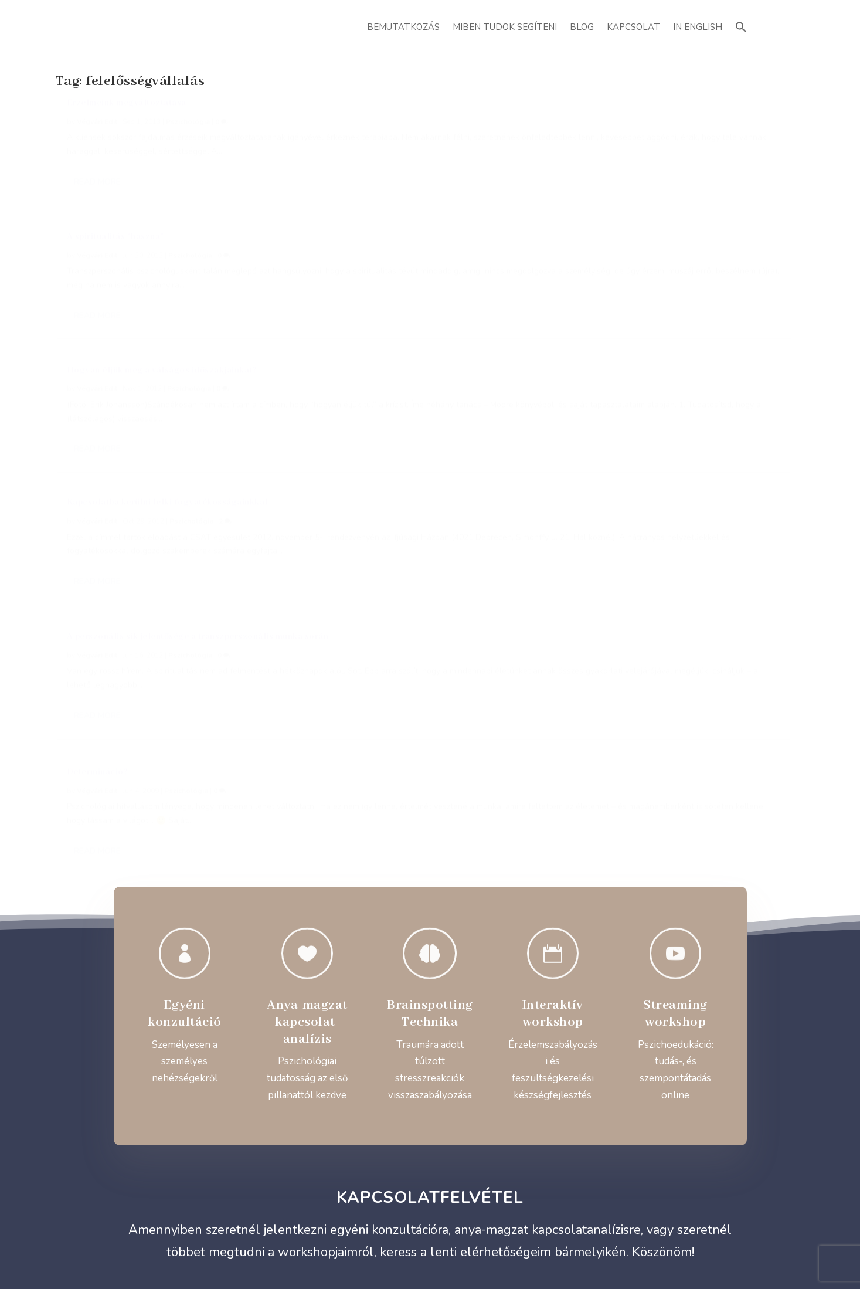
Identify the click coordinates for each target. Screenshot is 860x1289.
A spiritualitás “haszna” (365, 116)
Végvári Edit (97, 135)
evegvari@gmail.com (351, 894)
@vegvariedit (509, 894)
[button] (741, 25)
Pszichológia (188, 135)
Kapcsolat (633, 27)
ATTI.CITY (448, 1253)
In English (697, 27)
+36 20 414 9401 (192, 893)
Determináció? (597, 277)
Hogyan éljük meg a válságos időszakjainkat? (662, 116)
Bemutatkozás (403, 27)
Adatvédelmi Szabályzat (430, 1175)
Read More (97, 236)
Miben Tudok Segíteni (505, 27)
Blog (582, 27)
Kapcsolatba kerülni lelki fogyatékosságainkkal (167, 291)
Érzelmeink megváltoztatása (126, 116)
